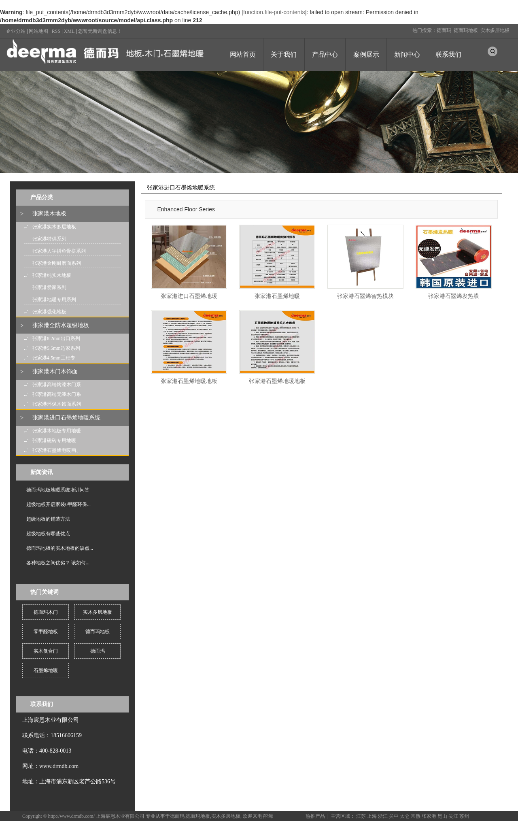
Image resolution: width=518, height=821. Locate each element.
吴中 (394, 816)
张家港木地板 (49, 214)
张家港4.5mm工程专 (53, 358)
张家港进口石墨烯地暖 (189, 296)
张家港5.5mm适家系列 (56, 348)
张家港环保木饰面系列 (56, 404)
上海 (372, 816)
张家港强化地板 (49, 312)
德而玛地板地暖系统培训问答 (57, 490)
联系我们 (448, 54)
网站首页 (243, 54)
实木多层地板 (495, 30)
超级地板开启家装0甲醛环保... (58, 504)
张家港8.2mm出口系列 (56, 338)
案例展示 (366, 54)
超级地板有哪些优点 (48, 533)
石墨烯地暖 (46, 670)
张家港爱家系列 (49, 287)
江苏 (361, 816)
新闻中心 (407, 54)
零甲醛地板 (46, 631)
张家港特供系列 (49, 239)
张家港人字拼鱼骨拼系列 (59, 251)
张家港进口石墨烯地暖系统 (66, 418)
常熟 (415, 816)
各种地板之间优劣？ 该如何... (57, 563)
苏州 (464, 816)
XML (69, 31)
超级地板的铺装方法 (48, 519)
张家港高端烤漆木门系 (56, 384)
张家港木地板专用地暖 (56, 431)
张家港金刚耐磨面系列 (56, 263)
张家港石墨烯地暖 (277, 296)
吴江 (453, 816)
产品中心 (325, 54)
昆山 (442, 816)
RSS (56, 31)
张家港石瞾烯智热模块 (365, 296)
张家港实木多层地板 (54, 227)
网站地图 (38, 31)
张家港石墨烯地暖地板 (189, 381)
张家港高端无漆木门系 (56, 394)
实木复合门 (46, 651)
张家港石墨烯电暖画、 (56, 450)
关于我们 (284, 54)
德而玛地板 (466, 30)
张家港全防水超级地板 (60, 325)
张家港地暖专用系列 (54, 299)
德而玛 (444, 30)
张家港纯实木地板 (51, 275)
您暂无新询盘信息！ (100, 31)
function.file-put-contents (274, 12)
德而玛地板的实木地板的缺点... (59, 548)
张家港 (429, 816)
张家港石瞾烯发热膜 (453, 296)
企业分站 (15, 31)
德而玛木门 (46, 612)
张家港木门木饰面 (55, 371)
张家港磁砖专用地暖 (54, 440)
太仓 (405, 816)
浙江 (383, 816)
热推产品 (315, 816)
